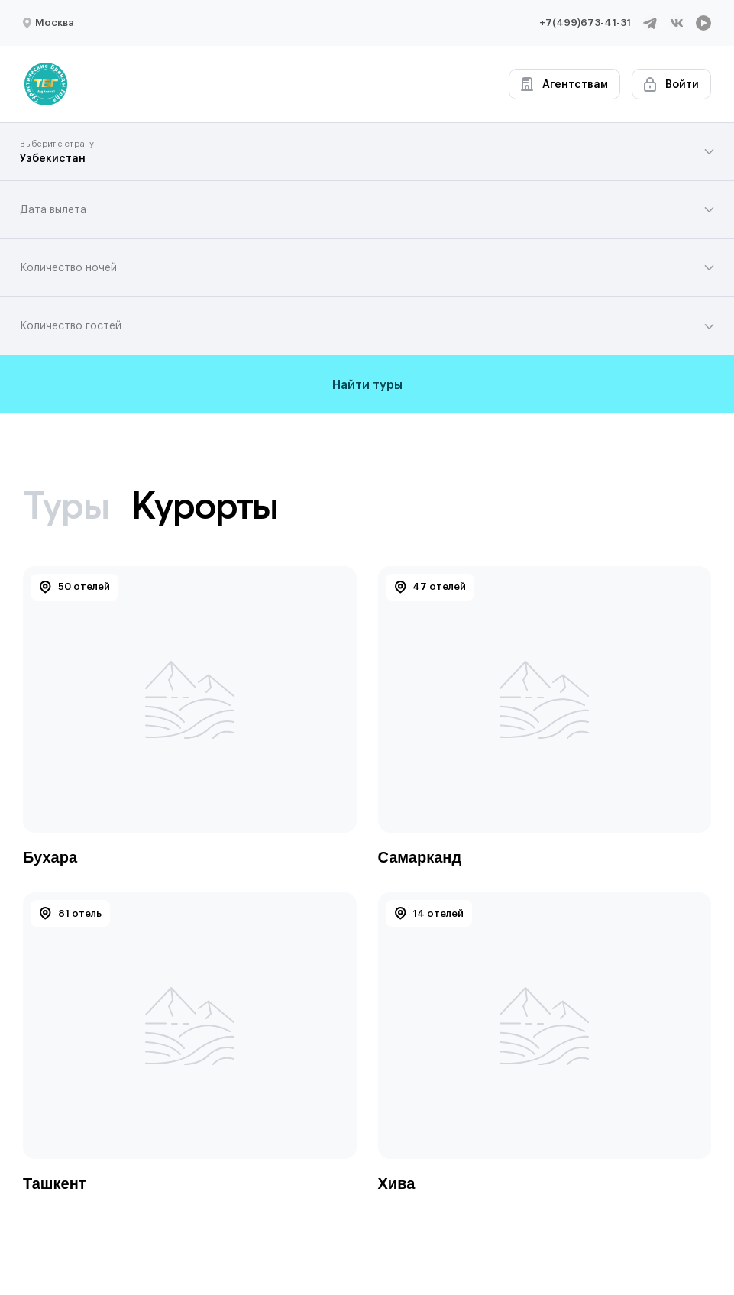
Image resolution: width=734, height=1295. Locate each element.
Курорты (204, 505)
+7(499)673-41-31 (585, 23)
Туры (65, 505)
